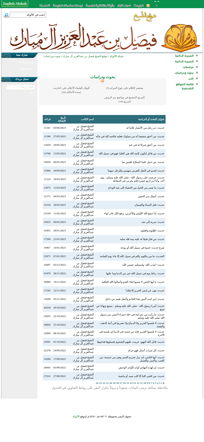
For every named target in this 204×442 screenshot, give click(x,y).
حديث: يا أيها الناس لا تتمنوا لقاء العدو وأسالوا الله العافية (133, 281)
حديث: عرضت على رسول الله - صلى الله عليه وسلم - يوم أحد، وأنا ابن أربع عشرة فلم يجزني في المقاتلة (132, 179)
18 (117, 383)
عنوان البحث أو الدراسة (151, 119)
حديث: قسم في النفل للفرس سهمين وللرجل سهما (136, 170)
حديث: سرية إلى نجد (153, 221)
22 (104, 383)
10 (144, 383)
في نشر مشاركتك (25, 62)
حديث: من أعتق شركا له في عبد (147, 144)
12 (138, 383)
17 (121, 383)
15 (127, 383)
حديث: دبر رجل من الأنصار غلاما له (145, 127)
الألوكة (76, 416)
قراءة (47, 119)
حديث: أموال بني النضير (151, 196)
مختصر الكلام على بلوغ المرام (126, 88)
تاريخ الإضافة (62, 119)
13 (134, 383)
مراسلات (188, 67)
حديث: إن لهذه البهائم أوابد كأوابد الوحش (142, 367)
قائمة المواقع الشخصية (185, 86)
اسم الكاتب (87, 119)
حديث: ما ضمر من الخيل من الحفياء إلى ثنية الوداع (136, 187)
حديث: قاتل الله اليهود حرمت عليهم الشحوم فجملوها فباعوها (130, 341)
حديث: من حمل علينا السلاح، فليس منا (143, 162)
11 (141, 383)
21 (107, 383)
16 (124, 383)
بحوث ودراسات (184, 72)
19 (114, 383)
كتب (191, 78)
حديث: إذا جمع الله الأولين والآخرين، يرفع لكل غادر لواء (134, 213)
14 (131, 383)
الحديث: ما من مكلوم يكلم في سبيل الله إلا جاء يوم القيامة (132, 256)
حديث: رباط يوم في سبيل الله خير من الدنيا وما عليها (135, 273)
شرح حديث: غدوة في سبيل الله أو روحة (142, 247)
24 (97, 383)
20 (110, 383)
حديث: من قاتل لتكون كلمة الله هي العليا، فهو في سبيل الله (131, 153)
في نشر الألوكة (25, 69)
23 (100, 383)
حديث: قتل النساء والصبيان (150, 204)
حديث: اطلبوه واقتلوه (152, 230)
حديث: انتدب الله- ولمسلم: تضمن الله (143, 264)
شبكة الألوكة (116, 56)
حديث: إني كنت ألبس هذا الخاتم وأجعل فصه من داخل (135, 299)
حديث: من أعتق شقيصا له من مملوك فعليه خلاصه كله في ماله (130, 136)
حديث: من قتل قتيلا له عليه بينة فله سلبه (142, 239)
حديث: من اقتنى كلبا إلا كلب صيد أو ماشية (141, 376)
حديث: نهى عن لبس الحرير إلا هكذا (145, 290)
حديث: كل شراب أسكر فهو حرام (146, 350)
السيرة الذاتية (184, 55)
